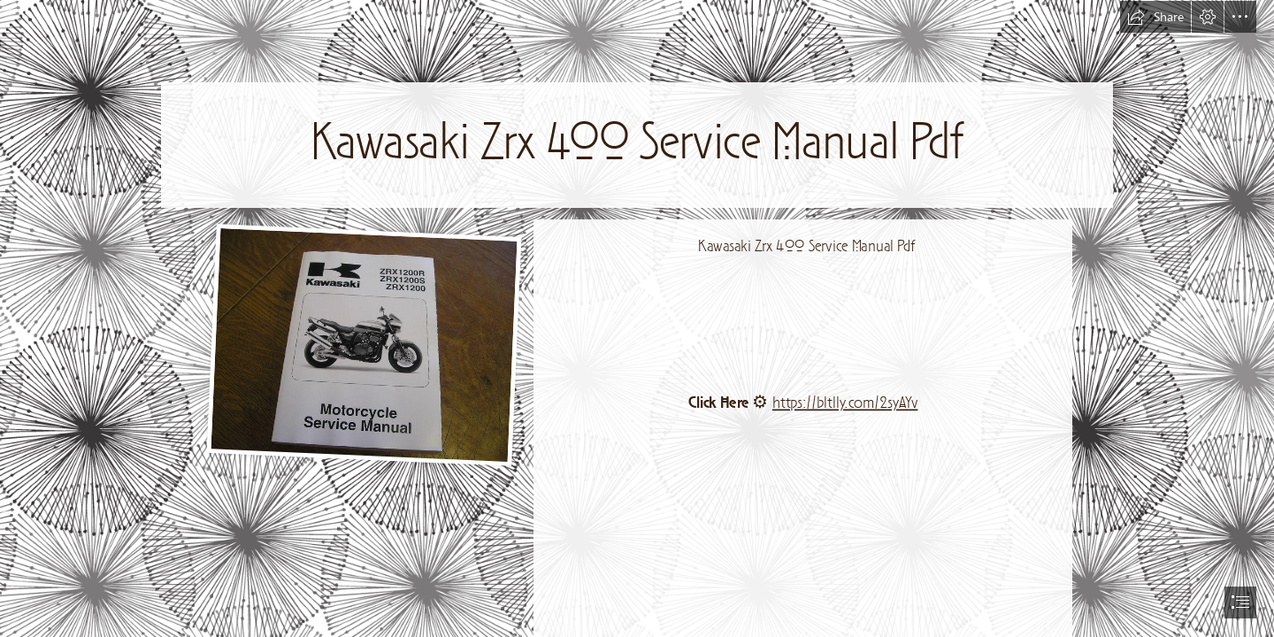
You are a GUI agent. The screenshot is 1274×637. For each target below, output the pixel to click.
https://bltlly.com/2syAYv (845, 403)
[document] (637, 318)
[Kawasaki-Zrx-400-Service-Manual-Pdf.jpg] (363, 344)
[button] (1155, 17)
